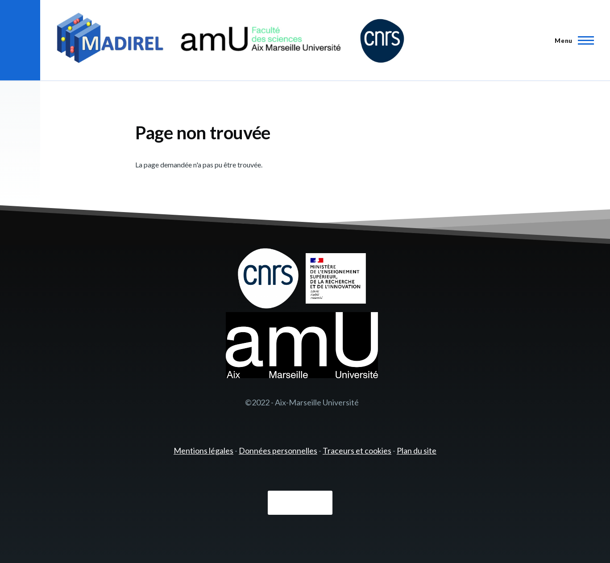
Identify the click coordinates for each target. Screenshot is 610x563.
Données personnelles (278, 450)
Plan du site (416, 450)
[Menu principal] (572, 40)
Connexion (300, 503)
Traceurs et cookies (357, 450)
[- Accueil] (230, 40)
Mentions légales (203, 450)
